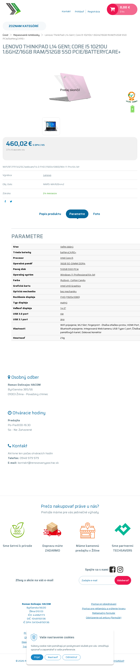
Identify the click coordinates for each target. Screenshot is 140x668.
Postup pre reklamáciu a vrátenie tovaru (104, 608)
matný (63, 302)
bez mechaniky (68, 291)
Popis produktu (50, 213)
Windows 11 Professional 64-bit (77, 275)
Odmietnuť (71, 657)
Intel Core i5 (66, 258)
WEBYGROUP (116, 661)
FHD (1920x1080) (70, 297)
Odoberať (122, 580)
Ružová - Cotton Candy (72, 280)
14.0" (63, 308)
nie (62, 314)
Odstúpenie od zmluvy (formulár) (103, 617)
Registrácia (94, 11)
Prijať (37, 657)
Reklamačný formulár (103, 613)
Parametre (77, 213)
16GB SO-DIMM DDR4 (72, 263)
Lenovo (47, 175)
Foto (96, 213)
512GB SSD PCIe (69, 269)
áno (62, 319)
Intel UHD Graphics (70, 286)
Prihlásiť (79, 11)
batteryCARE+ (68, 252)
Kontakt (66, 11)
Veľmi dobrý (66, 247)
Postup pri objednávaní (103, 604)
